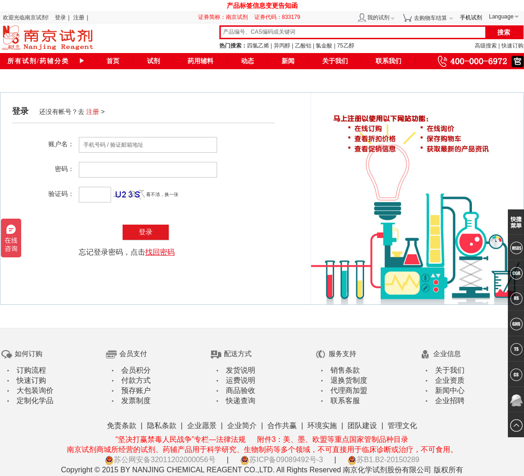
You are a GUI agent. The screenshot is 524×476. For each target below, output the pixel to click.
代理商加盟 (348, 390)
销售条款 (345, 370)
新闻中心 (450, 390)
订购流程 (31, 370)
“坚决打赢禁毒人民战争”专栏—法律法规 (180, 439)
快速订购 (512, 45)
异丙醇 (282, 45)
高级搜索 (486, 45)
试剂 (153, 61)
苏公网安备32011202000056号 (160, 460)
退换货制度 (348, 380)
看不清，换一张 (162, 194)
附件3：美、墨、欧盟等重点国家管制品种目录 (333, 439)
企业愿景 (202, 425)
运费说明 (240, 380)
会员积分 (136, 370)
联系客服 (345, 401)
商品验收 (240, 390)
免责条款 (121, 425)
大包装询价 (35, 390)
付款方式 (136, 380)
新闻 (288, 61)
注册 (78, 17)
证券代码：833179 (277, 17)
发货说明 (240, 370)
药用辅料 (200, 61)
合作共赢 (282, 425)
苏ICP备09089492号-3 (281, 460)
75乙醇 (345, 45)
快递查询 (240, 401)
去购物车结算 (430, 18)
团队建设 (362, 425)
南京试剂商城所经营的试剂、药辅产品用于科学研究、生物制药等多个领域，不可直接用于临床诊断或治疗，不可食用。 (262, 449)
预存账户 (136, 390)
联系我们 (388, 61)
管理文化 (402, 425)
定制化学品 (35, 401)
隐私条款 (162, 425)
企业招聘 (450, 401)
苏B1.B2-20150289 (383, 460)
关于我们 (335, 61)
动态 (247, 61)
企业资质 (450, 380)
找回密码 (160, 252)
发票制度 (136, 401)
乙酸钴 (303, 45)
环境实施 (322, 425)
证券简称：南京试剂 (225, 17)
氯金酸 (324, 45)
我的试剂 (378, 17)
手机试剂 (471, 17)
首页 (112, 61)
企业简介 (242, 425)
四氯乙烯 (258, 45)
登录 (60, 17)
